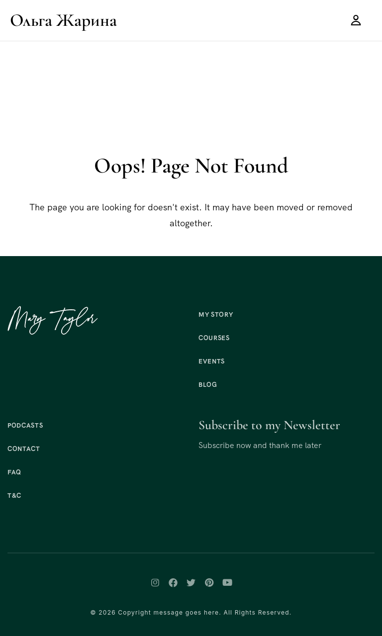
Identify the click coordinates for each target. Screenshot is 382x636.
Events (211, 361)
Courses (214, 338)
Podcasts (25, 425)
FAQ (14, 472)
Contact (23, 449)
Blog (207, 384)
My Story (215, 314)
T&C (14, 495)
